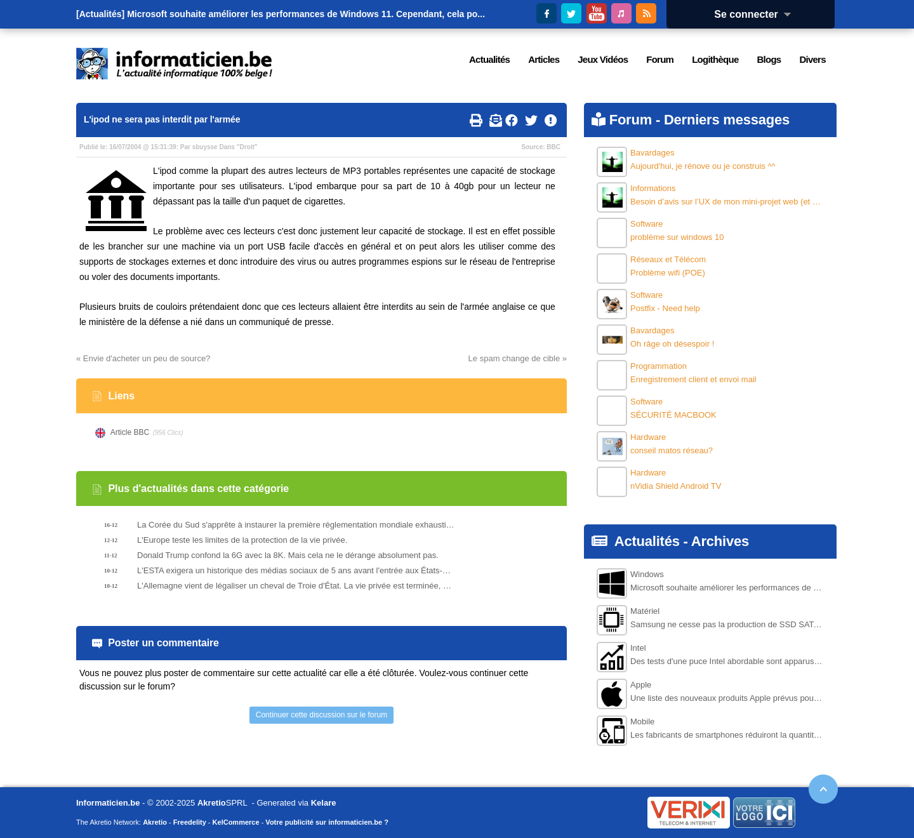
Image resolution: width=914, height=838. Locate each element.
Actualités (647, 541)
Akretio (211, 803)
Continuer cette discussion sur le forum (321, 714)
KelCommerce (236, 822)
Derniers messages (727, 120)
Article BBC (129, 432)
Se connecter (756, 14)
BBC (553, 146)
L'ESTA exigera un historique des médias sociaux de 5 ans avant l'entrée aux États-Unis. (295, 570)
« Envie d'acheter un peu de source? (143, 358)
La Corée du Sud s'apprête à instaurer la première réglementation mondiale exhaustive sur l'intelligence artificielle (295, 524)
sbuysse (205, 146)
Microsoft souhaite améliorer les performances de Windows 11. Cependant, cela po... (306, 14)
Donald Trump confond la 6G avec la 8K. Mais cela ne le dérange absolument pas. (288, 555)
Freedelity (189, 822)
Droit (246, 146)
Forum (630, 120)
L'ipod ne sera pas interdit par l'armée (162, 119)
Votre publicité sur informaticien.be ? (326, 822)
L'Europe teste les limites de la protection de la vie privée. (242, 540)
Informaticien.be (108, 803)
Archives (720, 541)
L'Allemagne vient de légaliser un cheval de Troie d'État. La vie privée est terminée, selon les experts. (295, 585)
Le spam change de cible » (517, 358)
